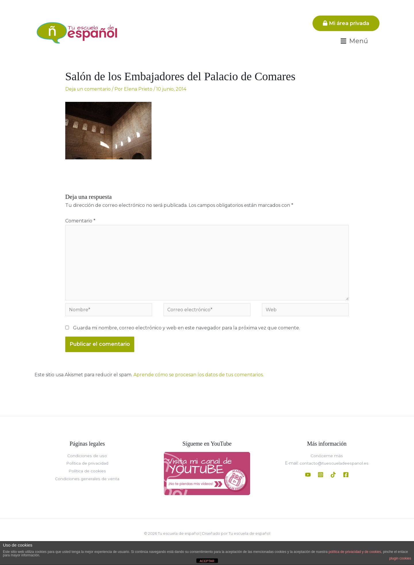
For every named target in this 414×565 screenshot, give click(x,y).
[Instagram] (320, 475)
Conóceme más (327, 456)
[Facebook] (346, 475)
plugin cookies (400, 558)
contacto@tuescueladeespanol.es (333, 463)
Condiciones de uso (87, 456)
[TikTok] (333, 475)
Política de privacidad (87, 463)
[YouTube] (308, 475)
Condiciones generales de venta (87, 478)
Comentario (80, 221)
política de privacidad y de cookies (355, 552)
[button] (354, 41)
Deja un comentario (88, 89)
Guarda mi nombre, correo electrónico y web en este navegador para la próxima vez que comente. (186, 328)
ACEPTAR (207, 561)
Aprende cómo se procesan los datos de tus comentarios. (198, 375)
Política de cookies (87, 471)
